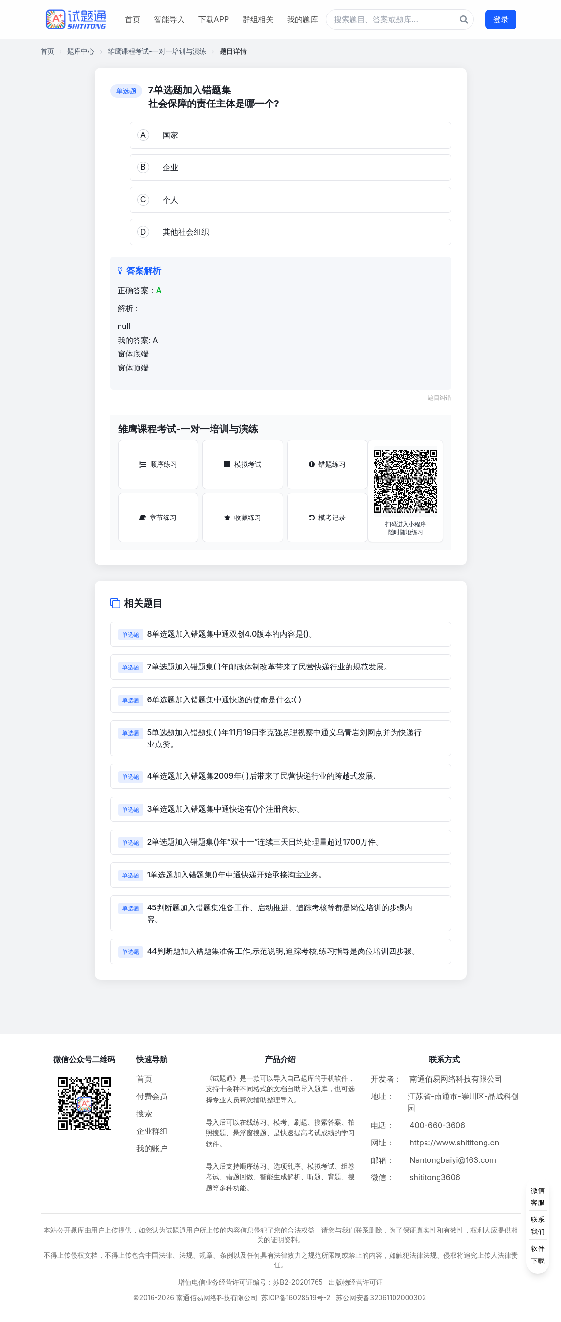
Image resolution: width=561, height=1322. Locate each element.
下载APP (213, 19)
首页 (132, 19)
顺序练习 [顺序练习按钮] (158, 464)
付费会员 (151, 1096)
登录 (501, 19)
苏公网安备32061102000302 (381, 1297)
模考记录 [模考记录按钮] (327, 517)
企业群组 (151, 1131)
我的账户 (151, 1148)
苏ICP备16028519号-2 (296, 1297)
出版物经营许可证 (356, 1282)
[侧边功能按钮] (537, 1225)
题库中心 (80, 51)
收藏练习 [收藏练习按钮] (242, 517)
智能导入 (169, 19)
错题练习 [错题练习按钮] (327, 464)
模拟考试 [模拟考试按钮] (242, 464)
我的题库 (302, 19)
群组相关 (258, 19)
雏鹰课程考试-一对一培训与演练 (157, 51)
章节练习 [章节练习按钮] (158, 517)
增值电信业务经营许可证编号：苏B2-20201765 (250, 1282)
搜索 (144, 1113)
